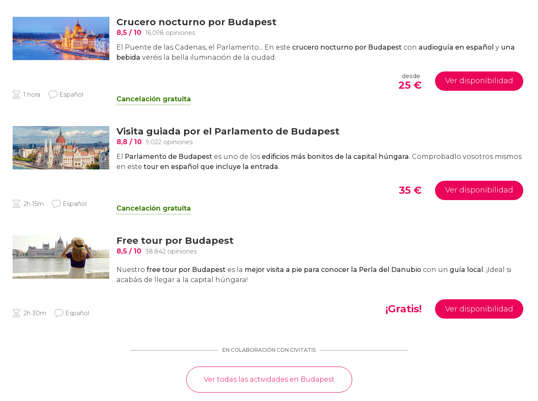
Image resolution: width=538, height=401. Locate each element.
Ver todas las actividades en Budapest (269, 379)
